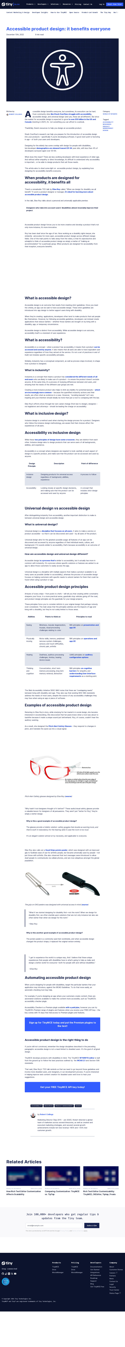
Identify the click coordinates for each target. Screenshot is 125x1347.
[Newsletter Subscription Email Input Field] (54, 1225)
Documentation (96, 1267)
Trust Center (114, 1290)
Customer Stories (116, 1269)
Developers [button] (42, 4)
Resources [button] (67, 4)
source (68, 796)
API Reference (95, 1275)
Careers (113, 1273)
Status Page (115, 1293)
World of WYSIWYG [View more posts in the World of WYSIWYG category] (13, 1188)
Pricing (78, 4)
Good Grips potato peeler (56, 850)
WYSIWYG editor (86, 1058)
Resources (48, 1106)
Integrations (95, 1272)
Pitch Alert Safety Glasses (60, 726)
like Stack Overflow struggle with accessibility (71, 114)
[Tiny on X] (12, 1273)
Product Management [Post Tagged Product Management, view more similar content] (108, 127)
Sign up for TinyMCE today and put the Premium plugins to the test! (62, 1024)
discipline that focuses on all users (57, 531)
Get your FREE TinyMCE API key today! (62, 1087)
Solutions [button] (55, 4)
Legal (111, 1284)
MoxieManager (57, 1272)
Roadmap (93, 1278)
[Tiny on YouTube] (15, 1273)
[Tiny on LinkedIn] (9, 1273)
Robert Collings (46, 1114)
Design (78, 1106)
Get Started (94, 1269)
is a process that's (48, 560)
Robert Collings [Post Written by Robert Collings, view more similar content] (15, 114)
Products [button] (30, 4)
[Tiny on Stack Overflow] (6, 1273)
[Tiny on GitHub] (3, 1273)
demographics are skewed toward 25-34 (54, 148)
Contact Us (87, 4)
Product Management (64, 1106)
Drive (54, 1269)
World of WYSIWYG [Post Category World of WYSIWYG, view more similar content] (110, 114)
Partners (112, 1276)
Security (112, 1287)
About (111, 1267)
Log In (101, 4)
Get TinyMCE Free (97, 1286)
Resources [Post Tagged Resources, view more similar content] (107, 124)
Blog (92, 1284)
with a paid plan (72, 1007)
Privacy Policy (64, 1231)
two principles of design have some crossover (55, 440)
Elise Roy (56, 189)
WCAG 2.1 (81, 1060)
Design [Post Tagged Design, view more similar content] (105, 130)
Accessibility (36, 1106)
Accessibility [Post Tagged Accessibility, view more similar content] (108, 122)
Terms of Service (77, 1231)
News (111, 1278)
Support (93, 1281)
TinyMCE (55, 1267)
